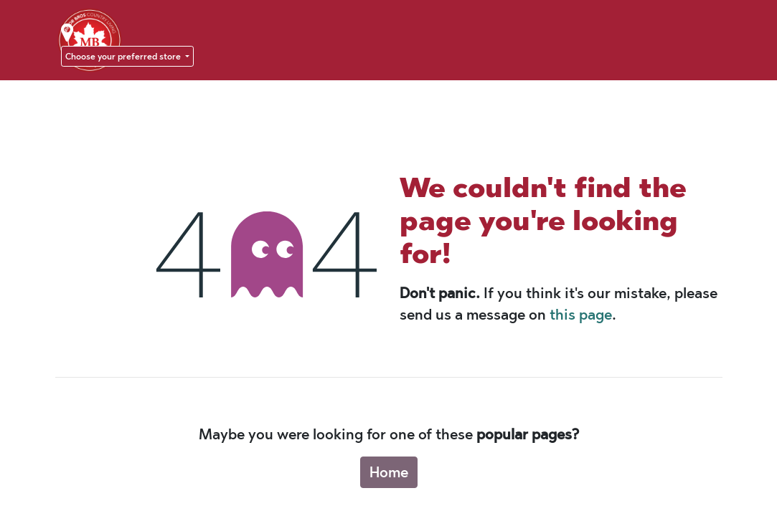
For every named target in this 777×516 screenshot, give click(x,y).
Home (388, 472)
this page (581, 314)
